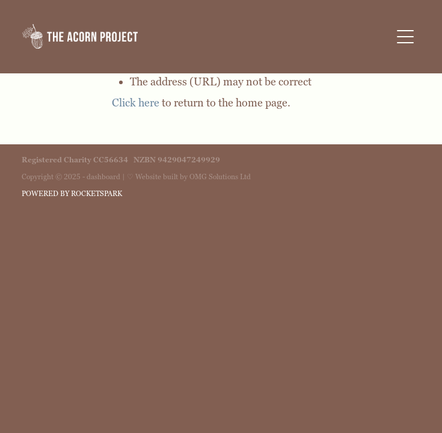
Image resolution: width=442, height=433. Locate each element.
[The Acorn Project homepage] (206, 36)
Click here (135, 102)
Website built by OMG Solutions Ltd (193, 177)
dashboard (103, 177)
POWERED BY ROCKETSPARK (72, 193)
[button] (405, 36)
